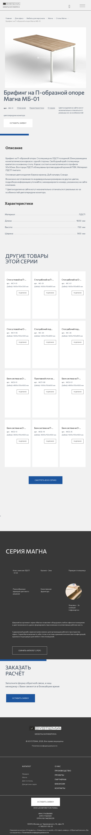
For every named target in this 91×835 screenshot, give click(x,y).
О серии (51, 108)
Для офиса (19, 18)
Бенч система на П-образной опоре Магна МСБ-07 (72, 378)
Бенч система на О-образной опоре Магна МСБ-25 (72, 428)
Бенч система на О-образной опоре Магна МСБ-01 (17, 378)
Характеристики (37, 108)
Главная (9, 18)
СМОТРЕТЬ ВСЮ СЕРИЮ (45, 480)
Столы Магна (61, 18)
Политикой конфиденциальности (35, 832)
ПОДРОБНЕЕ (23, 293)
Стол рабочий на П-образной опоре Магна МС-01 (45, 279)
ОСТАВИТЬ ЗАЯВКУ (18, 123)
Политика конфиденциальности (44, 746)
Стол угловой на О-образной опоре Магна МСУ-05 (17, 329)
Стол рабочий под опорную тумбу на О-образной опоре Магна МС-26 (72, 329)
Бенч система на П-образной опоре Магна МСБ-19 (45, 428)
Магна (50, 18)
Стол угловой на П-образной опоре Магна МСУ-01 (17, 279)
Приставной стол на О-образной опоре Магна (45, 378)
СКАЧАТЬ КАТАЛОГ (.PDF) (29, 650)
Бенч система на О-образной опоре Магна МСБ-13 (17, 428)
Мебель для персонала (36, 18)
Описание (21, 108)
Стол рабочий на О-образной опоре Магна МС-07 (72, 279)
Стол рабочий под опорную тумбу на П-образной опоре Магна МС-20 (45, 329)
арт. (5, 108)
